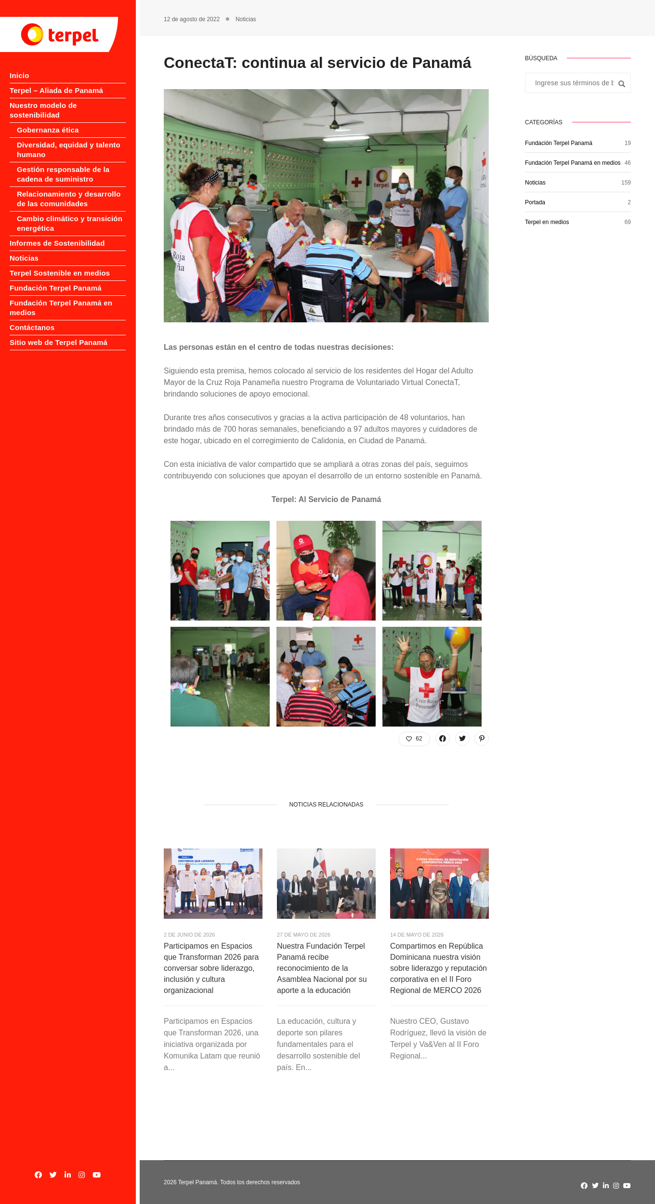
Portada (535, 202)
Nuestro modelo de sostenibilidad (69, 105)
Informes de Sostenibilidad (57, 233)
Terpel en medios (547, 222)
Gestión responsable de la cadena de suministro (63, 164)
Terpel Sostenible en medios (60, 263)
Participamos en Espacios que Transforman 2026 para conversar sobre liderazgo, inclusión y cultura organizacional (211, 968)
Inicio (19, 75)
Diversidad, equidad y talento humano (68, 140)
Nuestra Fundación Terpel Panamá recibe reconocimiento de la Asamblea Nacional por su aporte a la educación (322, 968)
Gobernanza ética (48, 120)
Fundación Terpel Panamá (56, 278)
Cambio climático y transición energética (69, 214)
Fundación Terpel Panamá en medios (573, 162)
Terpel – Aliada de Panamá (56, 90)
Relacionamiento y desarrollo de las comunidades (69, 189)
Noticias (24, 248)
